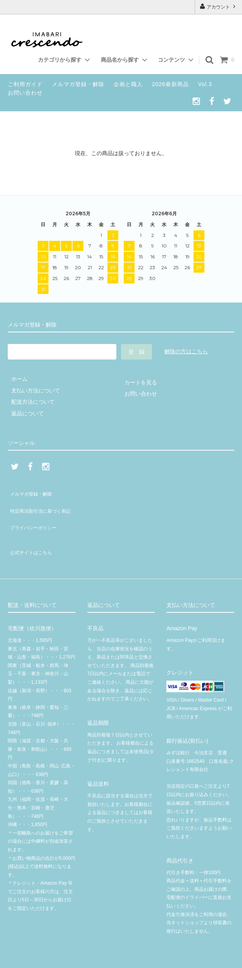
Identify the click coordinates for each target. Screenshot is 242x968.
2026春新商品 (170, 84)
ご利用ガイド (25, 84)
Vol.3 (205, 84)
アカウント (218, 6)
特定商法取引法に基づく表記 (43, 503)
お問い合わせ (25, 93)
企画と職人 (128, 84)
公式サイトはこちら (32, 534)
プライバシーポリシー (35, 514)
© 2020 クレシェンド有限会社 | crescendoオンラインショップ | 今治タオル (123, 958)
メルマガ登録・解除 (78, 84)
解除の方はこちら (186, 351)
